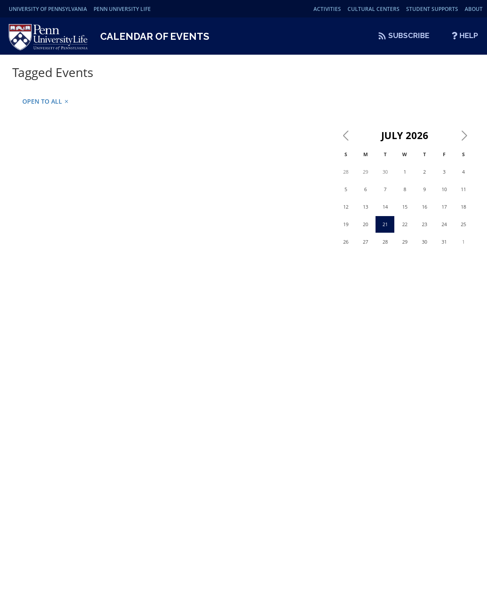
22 (404, 224)
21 (385, 224)
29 (365, 171)
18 (463, 206)
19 (345, 224)
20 (365, 224)
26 (345, 241)
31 (444, 241)
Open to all (45, 101)
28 (345, 171)
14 (385, 206)
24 (444, 224)
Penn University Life (122, 9)
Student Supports (432, 9)
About (474, 9)
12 (345, 206)
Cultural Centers (374, 9)
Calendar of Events (154, 36)
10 (444, 189)
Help (468, 35)
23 (424, 224)
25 (463, 224)
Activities (327, 9)
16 (424, 206)
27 (365, 241)
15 (404, 206)
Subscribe (408, 35)
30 (385, 171)
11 (463, 189)
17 (444, 206)
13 (365, 206)
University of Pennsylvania (48, 9)
